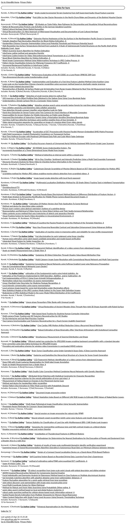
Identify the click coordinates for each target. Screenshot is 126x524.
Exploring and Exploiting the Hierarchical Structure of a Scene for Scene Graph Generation (71, 355)
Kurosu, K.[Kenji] (8, 418)
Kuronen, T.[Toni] (8, 313)
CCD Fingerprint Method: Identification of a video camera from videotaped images (66, 248)
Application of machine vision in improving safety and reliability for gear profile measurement (74, 232)
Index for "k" (6, 511)
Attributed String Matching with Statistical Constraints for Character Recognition (61, 376)
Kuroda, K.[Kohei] (8, 81)
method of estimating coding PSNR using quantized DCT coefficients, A (58, 461)
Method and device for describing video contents (23, 206)
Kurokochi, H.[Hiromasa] (11, 306)
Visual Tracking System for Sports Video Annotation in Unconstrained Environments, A (38, 216)
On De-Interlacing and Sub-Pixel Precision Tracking (23, 318)
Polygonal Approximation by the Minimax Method (58, 506)
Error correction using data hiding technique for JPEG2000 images (30, 344)
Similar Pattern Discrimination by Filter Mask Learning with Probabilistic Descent (36, 385)
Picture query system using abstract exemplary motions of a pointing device (34, 208)
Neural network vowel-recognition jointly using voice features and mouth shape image (67, 418)
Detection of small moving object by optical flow (46, 96)
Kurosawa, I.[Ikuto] (9, 355)
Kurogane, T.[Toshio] (9, 155)
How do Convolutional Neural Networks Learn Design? (25, 266)
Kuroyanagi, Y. (7, 456)
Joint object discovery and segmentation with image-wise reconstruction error (35, 482)
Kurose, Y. (5, 404)
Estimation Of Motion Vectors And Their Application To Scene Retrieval (58, 203)
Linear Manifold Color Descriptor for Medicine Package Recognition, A (31, 283)
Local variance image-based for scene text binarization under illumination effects (36, 288)
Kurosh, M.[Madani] (9, 413)
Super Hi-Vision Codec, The (14, 463)
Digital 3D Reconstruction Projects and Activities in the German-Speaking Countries (37, 27)
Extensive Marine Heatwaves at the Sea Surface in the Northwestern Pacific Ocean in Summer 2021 (75, 38)
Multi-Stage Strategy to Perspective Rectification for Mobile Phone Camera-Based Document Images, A (45, 197)
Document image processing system (51, 392)
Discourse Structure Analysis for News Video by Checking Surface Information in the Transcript (41, 162)
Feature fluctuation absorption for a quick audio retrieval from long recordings (35, 480)
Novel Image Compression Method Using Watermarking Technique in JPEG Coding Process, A (41, 60)
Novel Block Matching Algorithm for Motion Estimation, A (26, 58)
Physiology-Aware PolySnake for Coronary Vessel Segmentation (29, 406)
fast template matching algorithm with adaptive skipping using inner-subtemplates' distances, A (42, 478)
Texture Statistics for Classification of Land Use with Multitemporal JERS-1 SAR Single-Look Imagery (67, 422)
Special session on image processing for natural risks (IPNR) (59, 413)
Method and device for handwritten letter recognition (25, 383)
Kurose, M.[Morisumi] (10, 392)
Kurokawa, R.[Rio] (8, 227)
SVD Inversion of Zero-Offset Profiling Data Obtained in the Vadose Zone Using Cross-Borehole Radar (44, 98)
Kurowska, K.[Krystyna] (10, 438)
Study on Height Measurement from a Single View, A (24, 250)
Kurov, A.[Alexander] (9, 434)
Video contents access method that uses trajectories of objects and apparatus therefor (38, 213)
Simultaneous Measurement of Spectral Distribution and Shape (62, 337)
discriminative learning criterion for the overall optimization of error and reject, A (36, 378)
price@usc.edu (11, 519)
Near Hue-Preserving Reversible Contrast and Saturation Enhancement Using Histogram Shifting (72, 227)
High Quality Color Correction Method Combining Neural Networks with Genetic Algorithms (66, 371)
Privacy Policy (25, 2)
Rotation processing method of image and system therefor (27, 429)
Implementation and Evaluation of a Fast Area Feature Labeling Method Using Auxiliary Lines (70, 81)
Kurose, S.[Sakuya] (8, 397)
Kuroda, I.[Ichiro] (8, 74)
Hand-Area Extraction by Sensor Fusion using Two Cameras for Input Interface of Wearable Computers (45, 112)
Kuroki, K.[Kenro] (8, 248)
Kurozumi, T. (6, 470)
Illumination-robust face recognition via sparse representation (28, 280)
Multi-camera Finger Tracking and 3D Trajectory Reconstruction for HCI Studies (35, 316)
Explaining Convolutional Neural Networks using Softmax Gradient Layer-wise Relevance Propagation (67, 264)
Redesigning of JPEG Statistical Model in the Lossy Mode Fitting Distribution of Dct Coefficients (42, 293)
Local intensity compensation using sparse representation (26, 285)
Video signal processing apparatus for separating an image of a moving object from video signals (42, 122)
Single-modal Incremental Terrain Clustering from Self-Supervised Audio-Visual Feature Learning (74, 13)
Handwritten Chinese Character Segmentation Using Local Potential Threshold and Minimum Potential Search (48, 43)
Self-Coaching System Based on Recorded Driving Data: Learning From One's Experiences (66, 456)
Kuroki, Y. (5, 273)
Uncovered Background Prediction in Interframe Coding (25, 65)
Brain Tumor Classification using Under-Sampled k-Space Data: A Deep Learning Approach (69, 350)
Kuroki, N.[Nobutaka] (9, 259)
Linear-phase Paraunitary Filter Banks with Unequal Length (50, 302)
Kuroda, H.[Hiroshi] (9, 38)
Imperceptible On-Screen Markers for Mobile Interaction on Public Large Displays (36, 115)
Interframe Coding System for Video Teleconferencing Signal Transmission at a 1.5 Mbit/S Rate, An (43, 55)
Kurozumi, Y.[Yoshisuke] (10, 506)
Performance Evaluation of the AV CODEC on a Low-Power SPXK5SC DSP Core (64, 74)
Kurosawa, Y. (6, 376)
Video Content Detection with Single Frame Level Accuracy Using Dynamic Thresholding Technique (43, 497)
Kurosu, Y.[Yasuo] (8, 427)
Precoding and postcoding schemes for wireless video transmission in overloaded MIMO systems (43, 346)
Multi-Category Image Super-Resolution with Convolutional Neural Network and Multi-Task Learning (76, 259)
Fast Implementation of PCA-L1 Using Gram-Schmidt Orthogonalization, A (33, 278)
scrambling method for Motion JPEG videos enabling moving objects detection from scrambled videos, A (46, 173)
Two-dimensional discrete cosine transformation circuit (25, 77)
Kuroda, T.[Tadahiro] (9, 105)
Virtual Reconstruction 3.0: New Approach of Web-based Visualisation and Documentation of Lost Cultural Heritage (50, 31)
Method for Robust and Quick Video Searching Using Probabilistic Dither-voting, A (36, 487)
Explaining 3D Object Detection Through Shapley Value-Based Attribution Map (68, 255)
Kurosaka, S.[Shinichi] (10, 337)
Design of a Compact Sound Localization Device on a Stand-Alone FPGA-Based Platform (74, 452)
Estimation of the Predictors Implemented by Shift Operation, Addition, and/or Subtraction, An (42, 276)
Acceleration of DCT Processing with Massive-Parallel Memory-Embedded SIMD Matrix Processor (73, 131)
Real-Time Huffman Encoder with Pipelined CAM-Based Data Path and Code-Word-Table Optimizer (43, 136)
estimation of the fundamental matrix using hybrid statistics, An (52, 273)
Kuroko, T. (5, 302)
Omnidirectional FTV (11, 187)
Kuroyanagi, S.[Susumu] (11, 452)
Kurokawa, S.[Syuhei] (9, 232)
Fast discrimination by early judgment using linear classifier (59, 236)
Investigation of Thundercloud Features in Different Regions (59, 434)
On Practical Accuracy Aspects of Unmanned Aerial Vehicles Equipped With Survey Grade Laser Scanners (71, 143)
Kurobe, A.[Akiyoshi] (9, 13)
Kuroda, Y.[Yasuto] (8, 131)
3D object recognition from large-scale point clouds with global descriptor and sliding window (67, 470)
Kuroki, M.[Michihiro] (10, 255)
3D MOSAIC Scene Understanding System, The (52, 148)
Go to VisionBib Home (10, 2)
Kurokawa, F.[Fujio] (9, 178)
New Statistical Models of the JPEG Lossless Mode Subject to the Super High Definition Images (41, 290)
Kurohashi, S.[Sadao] (9, 159)
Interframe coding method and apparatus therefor (23, 53)
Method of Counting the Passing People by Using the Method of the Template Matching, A (66, 223)
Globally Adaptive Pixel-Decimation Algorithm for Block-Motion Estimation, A (34, 41)
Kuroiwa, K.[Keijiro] (9, 168)
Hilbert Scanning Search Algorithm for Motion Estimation (26, 51)
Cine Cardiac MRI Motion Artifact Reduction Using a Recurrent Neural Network (70, 325)
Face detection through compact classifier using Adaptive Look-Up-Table (32, 110)
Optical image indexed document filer (18, 86)
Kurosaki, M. (6, 341)
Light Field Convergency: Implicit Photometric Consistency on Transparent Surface (36, 134)
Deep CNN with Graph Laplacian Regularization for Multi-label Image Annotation (36, 362)
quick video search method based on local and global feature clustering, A (33, 490)
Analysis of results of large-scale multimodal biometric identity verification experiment (70, 445)
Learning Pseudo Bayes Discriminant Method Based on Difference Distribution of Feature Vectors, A (74, 194)
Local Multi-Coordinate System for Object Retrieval (24, 485)
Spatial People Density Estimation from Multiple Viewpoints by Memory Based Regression (40, 495)
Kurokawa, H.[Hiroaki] (10, 182)
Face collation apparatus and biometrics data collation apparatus (29, 107)
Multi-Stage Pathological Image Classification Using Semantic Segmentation (57, 404)
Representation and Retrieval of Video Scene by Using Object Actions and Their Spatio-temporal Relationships (48, 211)
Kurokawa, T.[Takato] (9, 236)
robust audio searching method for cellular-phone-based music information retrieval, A (39, 492)
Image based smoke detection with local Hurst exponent (57, 178)
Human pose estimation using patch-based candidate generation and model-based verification (42, 239)
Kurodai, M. (6, 143)
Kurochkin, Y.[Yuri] (8, 17)
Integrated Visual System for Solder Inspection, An (23, 241)
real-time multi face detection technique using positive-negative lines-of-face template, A (39, 120)
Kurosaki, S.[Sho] (8, 350)
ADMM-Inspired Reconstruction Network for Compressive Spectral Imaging (34, 473)
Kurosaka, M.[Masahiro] (11, 330)
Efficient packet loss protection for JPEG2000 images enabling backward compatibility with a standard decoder (74, 341)
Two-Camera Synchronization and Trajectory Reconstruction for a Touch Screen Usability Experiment (44, 321)
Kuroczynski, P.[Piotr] (9, 24)
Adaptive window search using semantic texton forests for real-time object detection (70, 105)
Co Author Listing (25, 13)
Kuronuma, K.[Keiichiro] (11, 325)
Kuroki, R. (5, 264)
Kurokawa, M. (7, 203)
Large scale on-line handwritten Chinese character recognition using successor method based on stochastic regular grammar (54, 84)
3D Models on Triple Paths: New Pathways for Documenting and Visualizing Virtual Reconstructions (76, 24)
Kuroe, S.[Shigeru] (8, 148)
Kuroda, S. (5, 96)
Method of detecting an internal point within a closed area (59, 155)
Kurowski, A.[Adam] (9, 445)
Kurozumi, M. (6, 461)
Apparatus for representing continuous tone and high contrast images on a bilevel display (69, 427)
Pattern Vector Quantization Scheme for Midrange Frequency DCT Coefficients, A (36, 63)
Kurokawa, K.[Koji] (8, 194)
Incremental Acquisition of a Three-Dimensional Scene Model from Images (33, 150)
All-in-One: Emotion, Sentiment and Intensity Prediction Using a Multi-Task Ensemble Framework (75, 159)
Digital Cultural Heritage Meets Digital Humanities (23, 29)
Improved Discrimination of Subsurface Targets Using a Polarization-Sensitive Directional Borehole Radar (46, 117)
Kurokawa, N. (6, 223)
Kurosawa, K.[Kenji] (9, 359)
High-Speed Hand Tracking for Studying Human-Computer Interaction (60, 313)
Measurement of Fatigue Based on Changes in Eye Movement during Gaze (33, 381)
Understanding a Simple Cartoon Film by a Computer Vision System (30, 101)
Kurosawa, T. (6, 371)
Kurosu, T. (5, 422)
